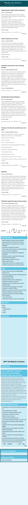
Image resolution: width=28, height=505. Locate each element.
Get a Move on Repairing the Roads (10, 247)
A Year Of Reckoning (7, 297)
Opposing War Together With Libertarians (13, 10)
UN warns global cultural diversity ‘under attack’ (13, 438)
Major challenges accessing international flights (13, 240)
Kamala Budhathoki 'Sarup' (11, 69)
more (25, 445)
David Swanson (8, 12)
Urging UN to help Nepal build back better (11, 412)
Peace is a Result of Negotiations (10, 251)
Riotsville (4, 171)
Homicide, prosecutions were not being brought (13, 264)
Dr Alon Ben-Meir (9, 41)
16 (9, 232)
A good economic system (8, 278)
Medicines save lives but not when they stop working (14, 290)
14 (24, 230)
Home (3, 305)
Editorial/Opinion (9, 88)
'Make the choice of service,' (8, 416)
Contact (4, 312)
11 (16, 230)
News (7, 30)
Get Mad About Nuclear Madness (10, 97)
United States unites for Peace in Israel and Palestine (14, 249)
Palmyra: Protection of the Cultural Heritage (12, 441)
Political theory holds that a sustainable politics (13, 263)
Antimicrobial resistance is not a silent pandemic (13, 298)
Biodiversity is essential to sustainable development (14, 440)
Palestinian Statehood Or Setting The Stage (12, 291)
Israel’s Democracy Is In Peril (9, 38)
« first (13, 229)
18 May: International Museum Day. (10, 417)
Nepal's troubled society (7, 261)
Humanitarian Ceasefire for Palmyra (10, 414)
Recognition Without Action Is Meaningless (12, 279)
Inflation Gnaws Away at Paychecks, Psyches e (13, 242)
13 (21, 230)
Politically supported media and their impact (14, 201)
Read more (24, 33)
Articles (4, 307)
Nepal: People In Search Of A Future (10, 259)
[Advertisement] (14, 337)
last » (19, 232)
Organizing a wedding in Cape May (10, 281)
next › (15, 232)
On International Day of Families (9, 410)
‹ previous (9, 443)
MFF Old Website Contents (14, 362)
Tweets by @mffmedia (6, 460)
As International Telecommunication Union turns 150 (14, 419)
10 (14, 230)
